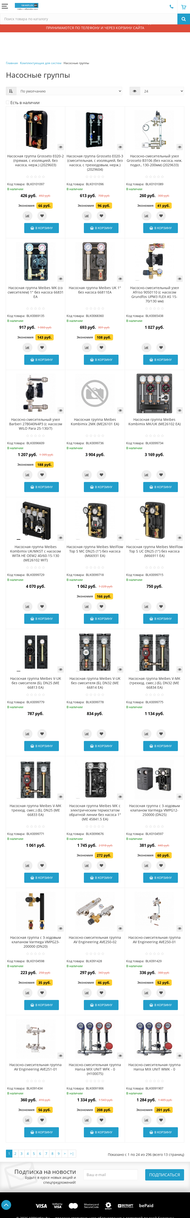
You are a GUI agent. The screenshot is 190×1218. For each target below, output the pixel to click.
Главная (12, 63)
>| (72, 1153)
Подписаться (164, 1175)
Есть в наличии (23, 102)
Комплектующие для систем (40, 63)
